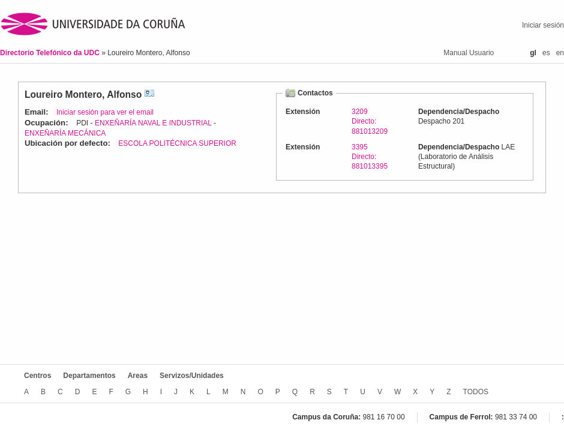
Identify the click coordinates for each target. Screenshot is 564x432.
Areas (138, 375)
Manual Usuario (468, 53)
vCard (149, 94)
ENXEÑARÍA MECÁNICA (65, 133)
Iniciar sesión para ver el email (105, 112)
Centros (37, 375)
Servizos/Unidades (192, 375)
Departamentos (89, 375)
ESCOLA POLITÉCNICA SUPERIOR (177, 143)
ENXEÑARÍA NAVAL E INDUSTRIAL (153, 123)
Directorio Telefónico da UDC (50, 53)
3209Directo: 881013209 (370, 121)
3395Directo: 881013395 (370, 156)
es (546, 53)
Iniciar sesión (543, 25)
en (560, 53)
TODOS (475, 392)
